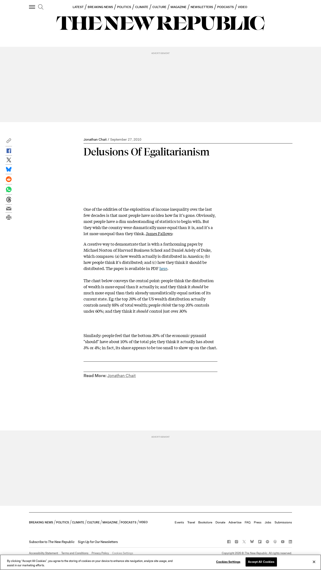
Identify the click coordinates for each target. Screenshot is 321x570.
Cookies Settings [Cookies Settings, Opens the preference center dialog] (228, 562)
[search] (41, 7)
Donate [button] (220, 522)
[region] (160, 562)
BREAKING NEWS (100, 7)
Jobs (268, 522)
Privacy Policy (100, 553)
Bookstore (205, 522)
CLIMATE (142, 7)
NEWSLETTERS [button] (202, 7)
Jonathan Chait (95, 139)
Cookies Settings (122, 553)
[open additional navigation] (32, 7)
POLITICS (124, 7)
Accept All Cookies (261, 562)
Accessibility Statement (43, 553)
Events (179, 522)
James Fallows (159, 233)
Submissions (283, 522)
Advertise (235, 522)
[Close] (314, 562)
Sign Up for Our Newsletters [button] (98, 542)
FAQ (248, 522)
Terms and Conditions (74, 553)
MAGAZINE (179, 7)
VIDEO (242, 7)
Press (257, 522)
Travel (191, 522)
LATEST (78, 7)
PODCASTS (225, 7)
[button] (8, 141)
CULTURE (159, 7)
